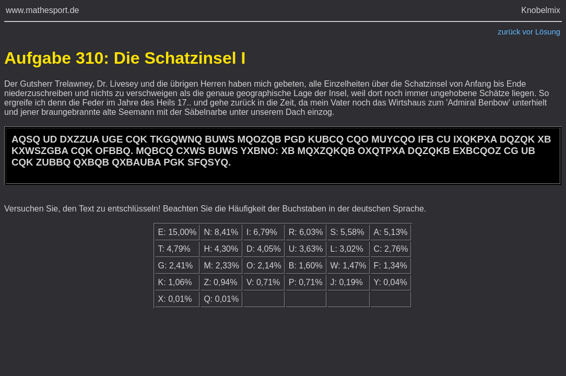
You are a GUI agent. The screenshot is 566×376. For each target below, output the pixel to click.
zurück (509, 32)
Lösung (547, 32)
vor (528, 32)
